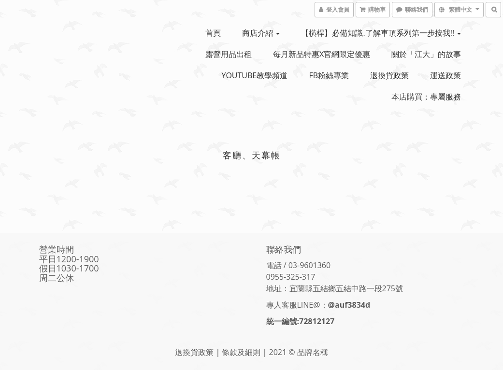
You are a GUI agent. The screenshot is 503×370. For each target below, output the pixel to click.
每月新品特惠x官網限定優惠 (321, 54)
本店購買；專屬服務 (426, 96)
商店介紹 (261, 33)
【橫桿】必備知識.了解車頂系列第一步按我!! (381, 33)
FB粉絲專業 (329, 75)
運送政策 (445, 75)
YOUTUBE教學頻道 (254, 75)
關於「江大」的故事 (426, 54)
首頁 (213, 33)
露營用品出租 (228, 54)
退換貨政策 (389, 75)
